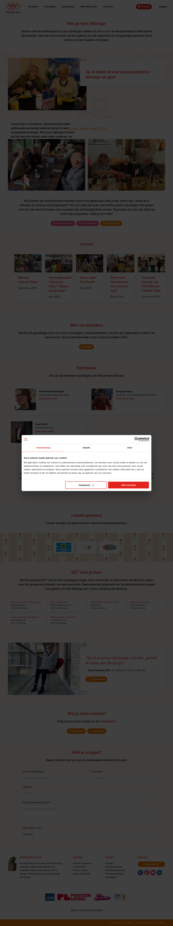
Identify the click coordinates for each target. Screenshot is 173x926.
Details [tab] (86, 447)
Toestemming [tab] (43, 447)
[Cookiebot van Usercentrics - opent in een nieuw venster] (136, 439)
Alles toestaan (128, 485)
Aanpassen (86, 485)
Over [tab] (129, 447)
